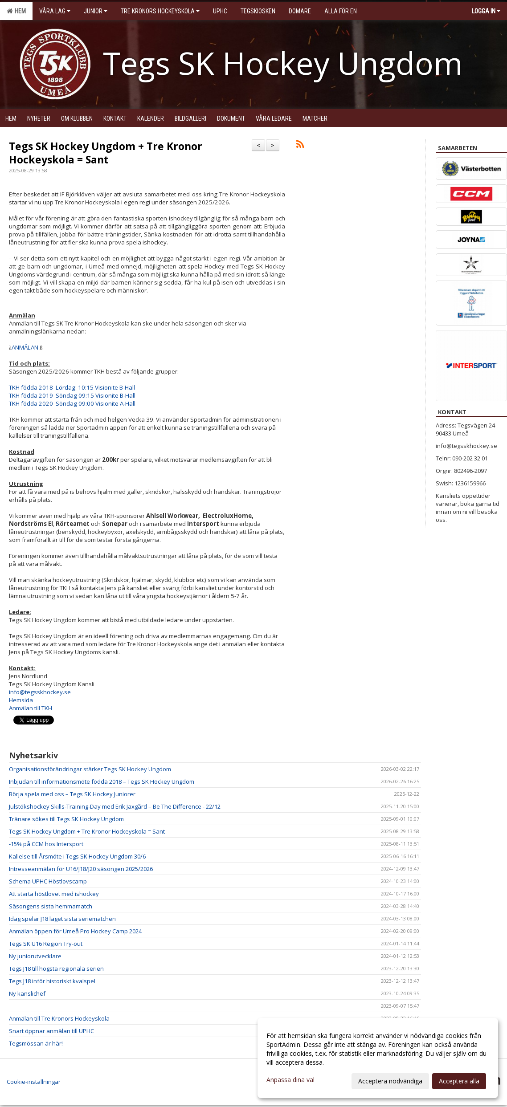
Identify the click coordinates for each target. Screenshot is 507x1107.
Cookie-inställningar (34, 1082)
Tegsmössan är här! (36, 1043)
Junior (95, 11)
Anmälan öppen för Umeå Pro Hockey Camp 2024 (75, 931)
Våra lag (54, 11)
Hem (16, 11)
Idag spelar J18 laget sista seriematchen (62, 919)
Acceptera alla (459, 1081)
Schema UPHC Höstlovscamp (48, 881)
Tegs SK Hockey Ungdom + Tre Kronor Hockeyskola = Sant (105, 153)
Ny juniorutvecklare (35, 956)
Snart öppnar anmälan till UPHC (51, 1031)
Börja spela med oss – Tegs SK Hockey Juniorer (72, 794)
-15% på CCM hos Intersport (46, 844)
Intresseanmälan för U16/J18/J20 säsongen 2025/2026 (81, 869)
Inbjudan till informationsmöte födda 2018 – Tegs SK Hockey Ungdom (101, 781)
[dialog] (378, 1058)
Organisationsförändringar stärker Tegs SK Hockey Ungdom (90, 769)
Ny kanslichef (27, 993)
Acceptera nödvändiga (390, 1081)
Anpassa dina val (290, 1080)
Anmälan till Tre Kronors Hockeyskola (59, 1018)
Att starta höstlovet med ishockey (54, 894)
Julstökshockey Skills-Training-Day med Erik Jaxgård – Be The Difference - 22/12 (115, 806)
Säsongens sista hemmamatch (50, 906)
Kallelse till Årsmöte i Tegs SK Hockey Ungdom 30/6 (77, 856)
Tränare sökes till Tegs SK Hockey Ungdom (66, 819)
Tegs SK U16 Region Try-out (45, 944)
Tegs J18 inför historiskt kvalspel (52, 981)
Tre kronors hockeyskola (160, 11)
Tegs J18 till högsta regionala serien (56, 969)
